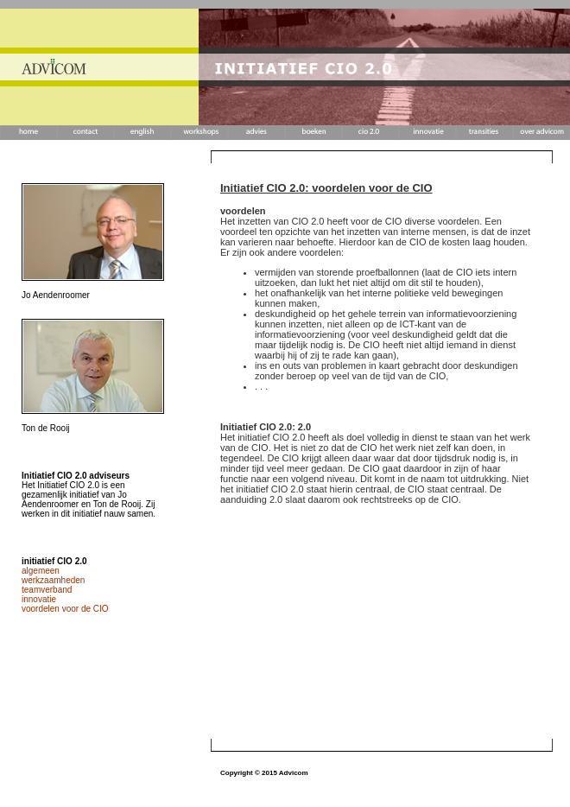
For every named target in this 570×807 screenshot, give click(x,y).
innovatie (39, 599)
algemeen (41, 570)
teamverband (47, 589)
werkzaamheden (53, 580)
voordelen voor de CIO (65, 608)
